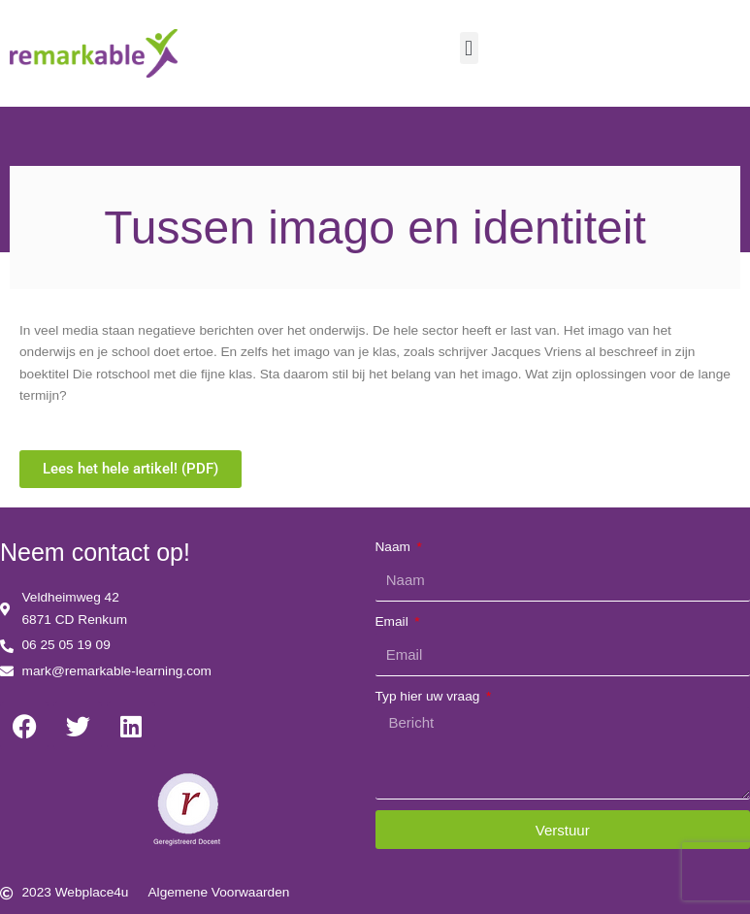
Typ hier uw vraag (429, 696)
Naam (394, 546)
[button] (469, 48)
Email (393, 621)
